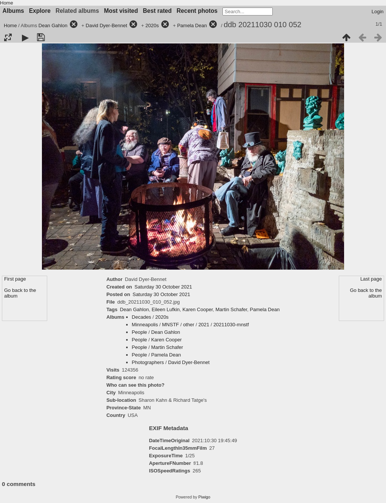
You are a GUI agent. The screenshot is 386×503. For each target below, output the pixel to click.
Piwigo (204, 497)
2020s (152, 25)
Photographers (148, 362)
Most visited (121, 11)
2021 (203, 324)
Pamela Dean (192, 25)
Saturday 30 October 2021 (163, 287)
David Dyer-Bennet (106, 25)
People (139, 332)
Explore (40, 11)
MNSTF (170, 324)
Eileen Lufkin (165, 309)
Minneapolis (145, 324)
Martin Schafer (231, 309)
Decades (141, 317)
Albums (13, 11)
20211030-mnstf (231, 324)
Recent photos (197, 11)
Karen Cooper (197, 309)
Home (6, 3)
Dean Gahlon (53, 25)
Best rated (157, 11)
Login (378, 11)
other (189, 324)
